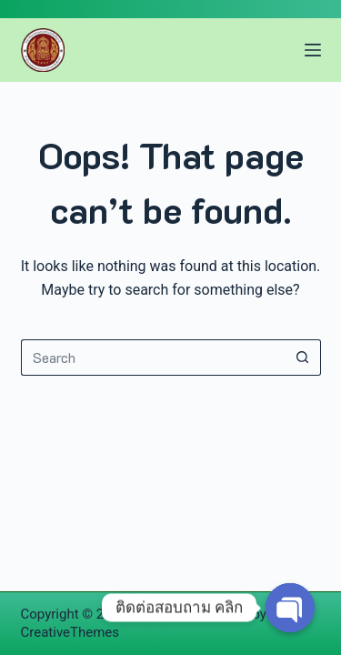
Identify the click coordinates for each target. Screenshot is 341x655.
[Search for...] (153, 357)
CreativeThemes (70, 632)
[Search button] (303, 357)
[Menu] (313, 50)
